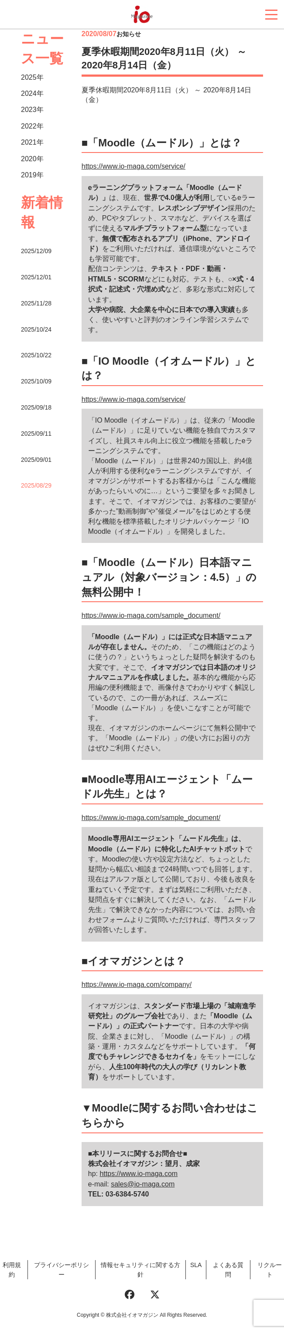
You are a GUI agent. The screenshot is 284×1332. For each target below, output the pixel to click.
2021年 (32, 142)
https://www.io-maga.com (138, 1173)
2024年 (32, 93)
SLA (196, 1264)
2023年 (32, 109)
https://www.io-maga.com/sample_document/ (151, 615)
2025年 (32, 77)
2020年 (32, 159)
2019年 (32, 175)
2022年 (32, 126)
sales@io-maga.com (143, 1184)
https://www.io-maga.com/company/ (137, 984)
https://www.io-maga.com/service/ (133, 166)
